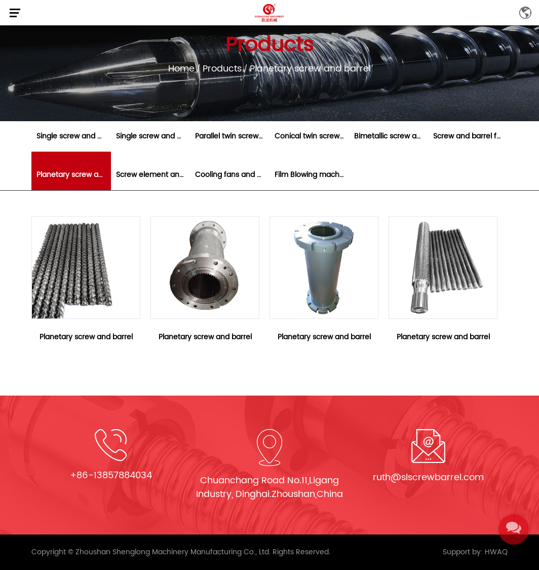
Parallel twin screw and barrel (232, 136)
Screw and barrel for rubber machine (470, 136)
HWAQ (496, 552)
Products (222, 68)
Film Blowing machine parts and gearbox (312, 175)
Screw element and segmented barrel (153, 175)
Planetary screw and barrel (73, 175)
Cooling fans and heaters (232, 175)
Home (181, 68)
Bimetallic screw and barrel (391, 136)
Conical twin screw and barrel (312, 136)
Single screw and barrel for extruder (153, 136)
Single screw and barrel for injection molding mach (73, 136)
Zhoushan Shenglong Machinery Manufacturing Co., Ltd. (173, 552)
